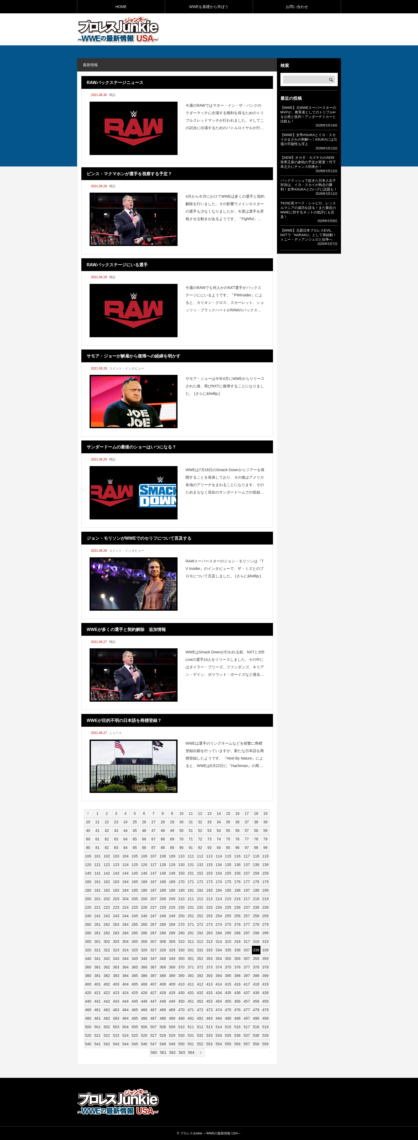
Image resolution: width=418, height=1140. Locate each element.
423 (116, 993)
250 (181, 916)
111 (191, 856)
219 (265, 899)
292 (200, 933)
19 (265, 813)
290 (181, 933)
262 (107, 924)
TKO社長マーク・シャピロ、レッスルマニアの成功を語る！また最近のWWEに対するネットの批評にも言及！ (308, 210)
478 (256, 1010)
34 (219, 822)
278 (256, 924)
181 (97, 890)
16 (237, 813)
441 (97, 1001)
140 (88, 873)
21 (97, 822)
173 (209, 882)
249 (172, 916)
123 (116, 865)
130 (181, 865)
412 (200, 984)
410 (181, 984)
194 (219, 890)
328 (163, 950)
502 (107, 1027)
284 (125, 933)
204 (125, 899)
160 (88, 882)
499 (265, 1018)
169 (172, 882)
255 (228, 916)
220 (88, 907)
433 (209, 993)
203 (116, 899)
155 (228, 873)
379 (265, 967)
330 (181, 950)
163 (116, 882)
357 (247, 958)
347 (153, 958)
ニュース (115, 733)
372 (200, 967)
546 (144, 1044)
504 (125, 1027)
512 (200, 1027)
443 (116, 1001)
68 (163, 839)
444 (125, 1001)
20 (88, 822)
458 (256, 1001)
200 (88, 899)
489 (172, 1018)
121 (97, 865)
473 (209, 1010)
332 (200, 950)
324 (125, 950)
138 (256, 865)
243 (116, 916)
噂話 (112, 95)
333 (209, 950)
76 (237, 839)
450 (181, 1001)
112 (200, 856)
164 (125, 882)
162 (107, 882)
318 (256, 941)
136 (237, 865)
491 (191, 1018)
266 (144, 924)
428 (163, 993)
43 (116, 830)
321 (97, 950)
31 (191, 822)
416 (237, 984)
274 (219, 924)
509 (172, 1027)
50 (181, 830)
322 (107, 950)
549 (172, 1044)
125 (135, 865)
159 (265, 873)
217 (247, 899)
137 (247, 865)
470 (181, 1010)
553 (209, 1044)
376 (237, 967)
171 (191, 882)
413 (209, 984)
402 (107, 984)
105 (135, 856)
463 (116, 1010)
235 (228, 907)
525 (135, 1035)
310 (181, 941)
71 (191, 839)
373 (209, 967)
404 (125, 984)
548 (163, 1044)
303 (116, 941)
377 (247, 967)
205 (135, 899)
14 (219, 813)
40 (88, 830)
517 (247, 1027)
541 (97, 1044)
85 (135, 847)
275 (228, 924)
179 (265, 882)
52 (200, 830)
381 (97, 976)
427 (153, 993)
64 (125, 839)
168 (163, 882)
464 (125, 1010)
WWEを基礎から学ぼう (209, 7)
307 (153, 941)
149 (172, 873)
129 (172, 865)
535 (228, 1035)
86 (144, 847)
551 (191, 1044)
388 (163, 976)
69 (172, 839)
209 (172, 899)
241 (97, 916)
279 (265, 924)
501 (97, 1027)
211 (191, 899)
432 (200, 993)
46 (144, 830)
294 (219, 933)
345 (135, 958)
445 (135, 1001)
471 (191, 1010)
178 (256, 882)
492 (200, 1018)
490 (181, 1018)
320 (88, 950)
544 (125, 1044)
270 (181, 924)
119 (265, 856)
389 (172, 976)
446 (144, 1001)
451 (191, 1001)
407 (153, 984)
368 (163, 967)
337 (247, 950)
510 (181, 1027)
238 (256, 907)
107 (153, 856)
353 (209, 958)
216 (237, 899)
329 (172, 950)
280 (88, 933)
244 (125, 916)
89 (172, 847)
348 (163, 958)
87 (153, 847)
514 (219, 1027)
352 (200, 958)
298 (256, 933)
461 (97, 1010)
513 (209, 1027)
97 (247, 847)
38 (256, 822)
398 (256, 976)
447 (153, 1001)
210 (181, 899)
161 (97, 882)
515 (228, 1027)
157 (247, 873)
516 (237, 1027)
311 (191, 941)
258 (256, 916)
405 (135, 984)
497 (247, 1018)
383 (116, 976)
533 (209, 1035)
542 (107, 1044)
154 (219, 873)
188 (163, 890)
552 (200, 1044)
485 (135, 1018)
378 (256, 967)
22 (107, 822)
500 (88, 1027)
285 (135, 933)
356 (237, 958)
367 (153, 967)
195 (228, 890)
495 (228, 1018)
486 (144, 1018)
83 (116, 847)
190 (181, 890)
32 (200, 822)
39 (265, 822)
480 (88, 1018)
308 (163, 941)
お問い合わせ (297, 7)
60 (88, 839)
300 (88, 941)
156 (237, 873)
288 (163, 933)
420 (88, 993)
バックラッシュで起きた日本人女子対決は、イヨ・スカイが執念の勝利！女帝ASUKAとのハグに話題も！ (308, 185)
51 (191, 830)
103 (116, 856)
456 (237, 1001)
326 (144, 950)
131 (191, 865)
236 (237, 907)
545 (135, 1044)
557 (247, 1044)
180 (88, 890)
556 (237, 1044)
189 (172, 890)
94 (219, 847)
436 (237, 993)
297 (247, 933)
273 (209, 924)
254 (219, 916)
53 (209, 830)
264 (125, 924)
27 (153, 822)
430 (181, 993)
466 (144, 1010)
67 (153, 839)
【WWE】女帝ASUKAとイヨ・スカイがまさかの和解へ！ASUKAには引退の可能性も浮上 (308, 139)
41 (97, 830)
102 (107, 856)
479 (265, 1010)
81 (97, 847)
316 (237, 941)
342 (107, 958)
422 (107, 993)
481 (97, 1018)
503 (116, 1027)
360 (88, 967)
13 (209, 813)
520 (88, 1035)
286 (144, 933)
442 (107, 1001)
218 (256, 899)
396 (237, 976)
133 (209, 865)
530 (181, 1035)
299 (265, 933)
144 (125, 873)
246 (144, 916)
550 (181, 1044)
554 (219, 1044)
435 (228, 993)
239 (265, 907)
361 (97, 967)
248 (163, 916)
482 (107, 1018)
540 (88, 1044)
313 (209, 941)
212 (200, 899)
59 (265, 830)
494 (219, 1018)
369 (172, 967)
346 (144, 958)
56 (237, 830)
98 (256, 847)
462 (107, 1010)
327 (153, 950)
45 (135, 830)
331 (191, 950)
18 (256, 813)
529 (172, 1035)
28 (163, 822)
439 (265, 993)
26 (144, 822)
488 (163, 1018)
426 (144, 993)
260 (88, 924)
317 (247, 941)
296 (237, 933)
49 (172, 830)
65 (135, 839)
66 (144, 839)
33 (209, 822)
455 (228, 1001)
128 (163, 865)
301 (97, 941)
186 (144, 890)
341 (97, 958)
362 (107, 967)
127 (153, 865)
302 (107, 941)
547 (153, 1044)
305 (135, 941)
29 (172, 822)
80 (88, 847)
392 (200, 976)
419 (265, 984)
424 (125, 993)
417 (247, 984)
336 (237, 950)
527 (153, 1035)
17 (247, 813)
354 (219, 958)
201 (97, 899)
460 (88, 1010)
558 (256, 1044)
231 (191, 907)
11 (191, 813)
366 (144, 967)
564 (191, 1052)
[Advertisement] (278, 29)
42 (107, 830)
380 (88, 976)
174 (219, 882)
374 (219, 967)
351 (191, 958)
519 (265, 1027)
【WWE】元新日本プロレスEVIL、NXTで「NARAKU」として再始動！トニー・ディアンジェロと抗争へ (308, 234)
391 (191, 976)
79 (265, 839)
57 (247, 830)
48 (163, 830)
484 (125, 1018)
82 (107, 847)
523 (116, 1035)
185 (135, 890)
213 (209, 899)
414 (219, 984)
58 (256, 830)
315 (228, 941)
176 (237, 882)
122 (107, 865)
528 (163, 1035)
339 (265, 950)
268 (163, 924)
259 (265, 916)
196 (237, 890)
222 (107, 907)
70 (181, 839)
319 (265, 941)
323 (116, 950)
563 (182, 1052)
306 (144, 941)
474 (219, 1010)
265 (135, 924)
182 (107, 890)
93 (209, 847)
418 (256, 984)
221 (97, 907)
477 (247, 1010)
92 (200, 847)
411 (191, 984)
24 (125, 822)
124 (125, 865)
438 (256, 993)
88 (163, 847)
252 (200, 916)
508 (163, 1027)
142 (107, 873)
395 (228, 976)
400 (88, 984)
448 (163, 1001)
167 (153, 882)
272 (200, 924)
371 (191, 967)
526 (144, 1035)
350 (181, 958)
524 (125, 1035)
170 (181, 882)
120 (88, 865)
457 (247, 1001)
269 (172, 924)
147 (153, 873)
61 (97, 839)
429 (172, 993)
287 (153, 933)
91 (191, 847)
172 (200, 882)
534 (219, 1035)
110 (181, 856)
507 (153, 1027)
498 (256, 1018)
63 (116, 839)
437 (247, 993)
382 (107, 976)
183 (116, 890)
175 (228, 882)
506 (144, 1027)
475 (228, 1010)
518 (256, 1027)
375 (228, 967)
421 (97, 993)
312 (200, 941)
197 (247, 890)
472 (200, 1010)
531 (191, 1035)
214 (219, 899)
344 (125, 958)
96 (237, 847)
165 (135, 882)
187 (153, 890)
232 (200, 907)
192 (200, 890)
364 (125, 967)
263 (116, 924)
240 (88, 916)
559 (265, 1044)
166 (144, 882)
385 (135, 976)
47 (153, 830)
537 (247, 1035)
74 (219, 839)
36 (237, 822)
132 (200, 865)
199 (265, 890)
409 (172, 984)
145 (135, 873)
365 (135, 967)
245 (135, 916)
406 (144, 984)
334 (219, 950)
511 (191, 1027)
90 (181, 847)
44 (125, 830)
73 (209, 839)
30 (181, 822)
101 (97, 856)
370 (181, 967)
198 (256, 890)
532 (200, 1035)
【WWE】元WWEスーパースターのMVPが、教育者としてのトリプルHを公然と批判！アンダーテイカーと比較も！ (308, 114)
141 (97, 873)
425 (135, 993)
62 (107, 839)
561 (163, 1052)
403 (116, 984)
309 (172, 941)
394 (219, 976)
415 (228, 984)
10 (181, 813)
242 (107, 916)
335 (228, 950)
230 (181, 907)
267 (153, 924)
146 (144, 873)
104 (125, 856)
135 (228, 865)
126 (144, 865)
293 (209, 933)
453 (209, 1001)
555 (228, 1044)
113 (209, 856)
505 (135, 1027)
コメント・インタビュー (126, 368)
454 (219, 1001)
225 (135, 907)
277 (247, 924)
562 (172, 1052)
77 (247, 839)
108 (163, 856)
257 (247, 916)
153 (209, 873)
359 (265, 958)
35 (228, 822)
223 (116, 907)
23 (116, 822)
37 (247, 822)
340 (88, 958)
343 (116, 958)
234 (219, 907)
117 (247, 856)
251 (191, 916)
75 (228, 839)
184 (125, 890)
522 (107, 1035)
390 (181, 976)
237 (247, 907)
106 (144, 856)
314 (219, 941)
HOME (121, 7)
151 (191, 873)
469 (172, 1010)
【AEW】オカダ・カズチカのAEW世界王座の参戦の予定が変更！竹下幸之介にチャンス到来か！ (308, 162)
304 (125, 941)
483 (116, 1018)
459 (265, 1001)
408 (163, 984)
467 (153, 1010)
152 (200, 873)
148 (163, 873)
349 (172, 958)
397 (247, 976)
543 (116, 1044)
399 (265, 976)
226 (144, 907)
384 (125, 976)
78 (256, 839)
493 (209, 1018)
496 (237, 1018)
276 (237, 924)
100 (88, 856)
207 (153, 899)
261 (97, 924)
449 (172, 1001)
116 (237, 856)
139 (265, 865)
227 (153, 907)
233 (209, 907)
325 (135, 950)
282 (107, 933)
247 (153, 916)
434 (219, 993)
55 (228, 830)
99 (265, 847)
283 (116, 933)
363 (116, 967)
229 (172, 907)
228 (163, 907)
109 (172, 856)
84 (125, 847)
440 (88, 1001)
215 (228, 899)
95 (228, 847)
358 (256, 958)
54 (219, 830)
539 (265, 1035)
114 (219, 856)
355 (228, 958)
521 (97, 1035)
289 (172, 933)
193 (209, 890)
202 (107, 899)
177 (247, 882)
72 (200, 839)
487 (153, 1018)
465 (135, 1010)
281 (97, 933)
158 (256, 873)
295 (228, 933)
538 (256, 1035)
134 (219, 865)
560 (154, 1052)
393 (209, 976)
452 (200, 1001)
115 (228, 856)
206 (144, 899)
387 (153, 976)
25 (135, 822)
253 (209, 916)
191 (191, 890)
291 (191, 933)
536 (237, 1035)
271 (191, 924)
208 (163, 899)
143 (116, 873)
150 (181, 873)
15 (228, 813)
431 (191, 993)
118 (256, 856)
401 (97, 984)
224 (125, 907)
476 (237, 1010)
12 (200, 813)
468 (163, 1010)
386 (144, 976)
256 (237, 916)
